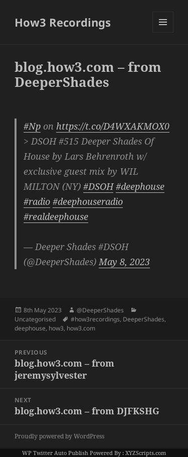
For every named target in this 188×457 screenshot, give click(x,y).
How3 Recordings (63, 22)
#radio (37, 201)
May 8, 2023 (124, 262)
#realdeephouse (56, 216)
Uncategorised (35, 319)
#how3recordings (95, 319)
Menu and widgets (163, 32)
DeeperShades (143, 319)
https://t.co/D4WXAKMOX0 (112, 126)
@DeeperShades (100, 310)
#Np (32, 126)
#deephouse (140, 186)
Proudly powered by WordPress (59, 436)
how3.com (81, 328)
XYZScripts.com (145, 452)
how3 (56, 328)
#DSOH (98, 186)
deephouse (30, 328)
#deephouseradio (88, 201)
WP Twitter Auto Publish (55, 452)
